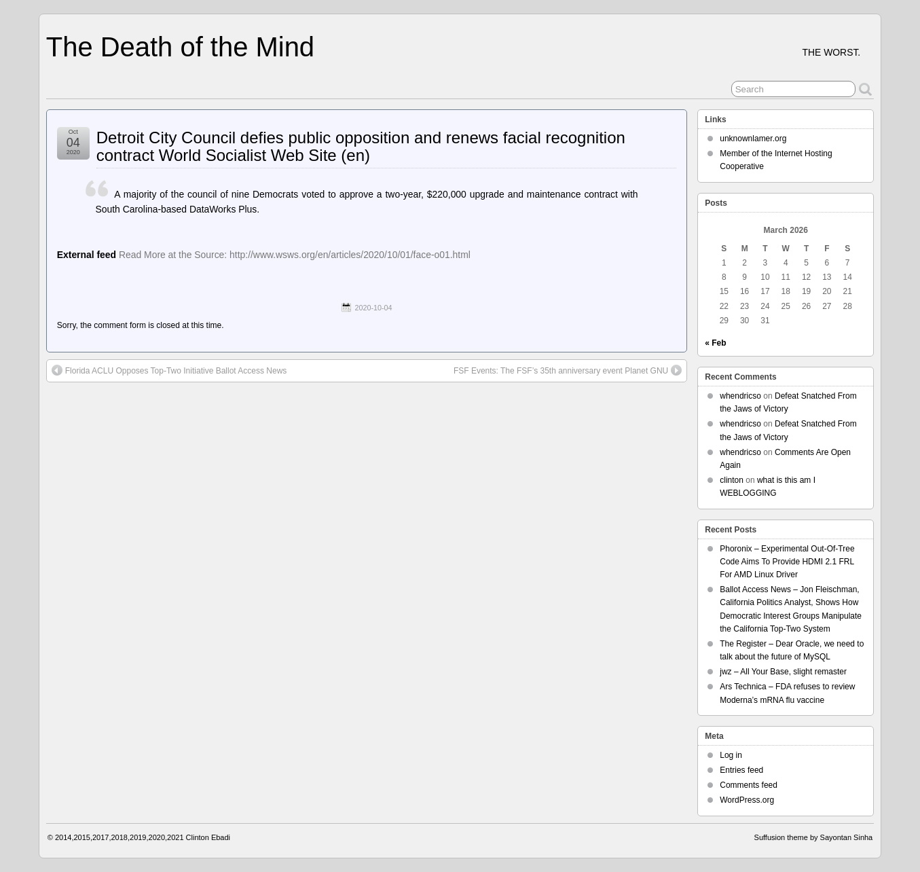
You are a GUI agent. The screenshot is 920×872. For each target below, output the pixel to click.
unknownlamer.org (753, 138)
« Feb (715, 343)
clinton (731, 480)
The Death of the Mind (180, 47)
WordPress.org (747, 800)
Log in (731, 755)
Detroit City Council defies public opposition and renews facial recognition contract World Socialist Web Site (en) (360, 146)
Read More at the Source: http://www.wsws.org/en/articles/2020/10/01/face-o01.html (295, 254)
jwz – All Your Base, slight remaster (783, 671)
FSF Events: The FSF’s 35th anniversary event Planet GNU (568, 370)
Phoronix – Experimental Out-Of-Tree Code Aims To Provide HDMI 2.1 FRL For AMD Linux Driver (787, 561)
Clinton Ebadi (208, 837)
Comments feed (748, 785)
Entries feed (741, 770)
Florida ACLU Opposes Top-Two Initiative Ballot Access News (169, 370)
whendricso (740, 396)
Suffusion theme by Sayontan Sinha (813, 837)
